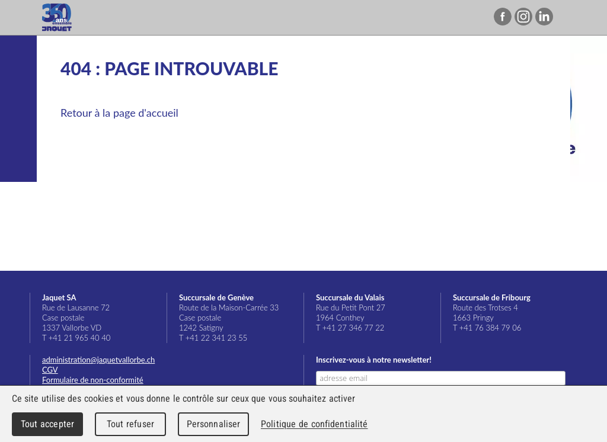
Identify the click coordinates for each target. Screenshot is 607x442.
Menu (574, 18)
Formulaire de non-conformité (92, 380)
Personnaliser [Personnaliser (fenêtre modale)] (214, 424)
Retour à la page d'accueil (119, 112)
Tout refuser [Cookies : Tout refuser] (130, 424)
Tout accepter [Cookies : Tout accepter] (47, 424)
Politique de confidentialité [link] (314, 424)
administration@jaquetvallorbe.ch (98, 359)
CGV (50, 369)
